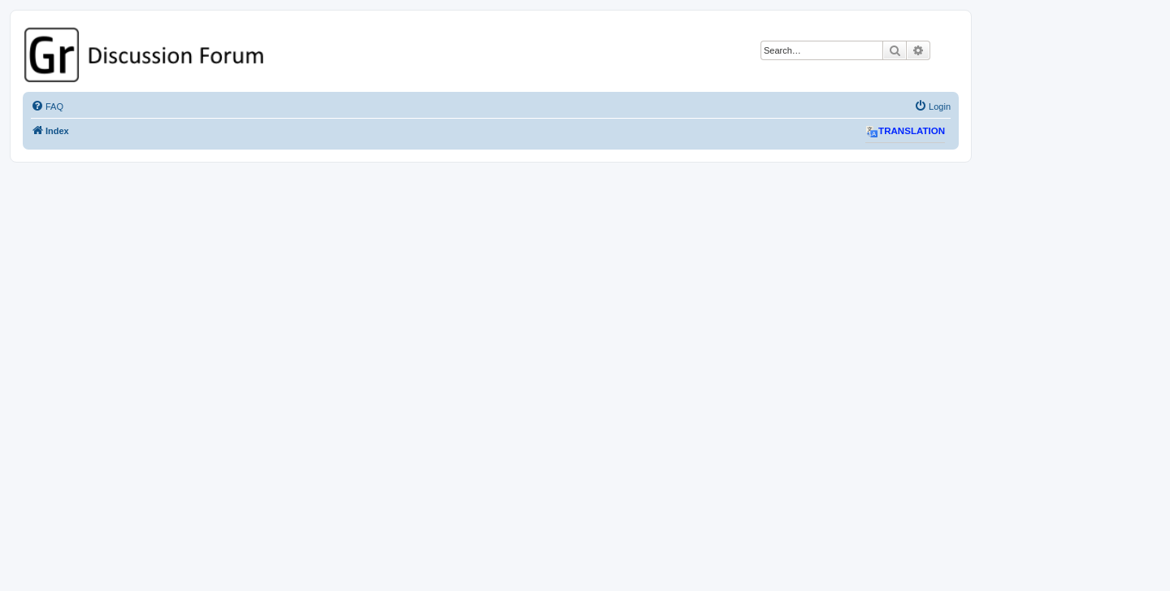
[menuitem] (47, 106)
